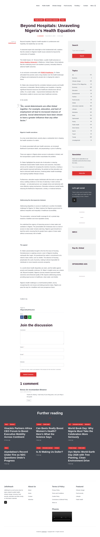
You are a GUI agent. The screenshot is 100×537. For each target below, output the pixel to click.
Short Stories (75, 128)
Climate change (56, 5)
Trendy (74, 137)
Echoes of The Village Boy (79, 84)
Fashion (74, 96)
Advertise (30, 499)
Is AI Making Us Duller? (49, 451)
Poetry (74, 121)
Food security (68, 5)
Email (22, 354)
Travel (73, 134)
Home (38, 5)
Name (22, 347)
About (29, 490)
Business (74, 78)
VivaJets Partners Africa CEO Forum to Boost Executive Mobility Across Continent (18, 432)
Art (73, 75)
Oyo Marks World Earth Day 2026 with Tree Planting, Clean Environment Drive (81, 456)
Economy (74, 87)
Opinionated (75, 118)
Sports (74, 131)
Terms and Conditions (58, 493)
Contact (85, 5)
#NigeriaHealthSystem (27, 310)
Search (82, 56)
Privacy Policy (56, 490)
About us (54, 502)
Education (75, 90)
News (63, 20)
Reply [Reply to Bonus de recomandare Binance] (28, 400)
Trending (76, 5)
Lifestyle (74, 109)
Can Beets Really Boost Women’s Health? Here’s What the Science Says (49, 432)
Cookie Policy (55, 496)
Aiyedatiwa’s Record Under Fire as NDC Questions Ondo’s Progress (16, 456)
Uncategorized (76, 140)
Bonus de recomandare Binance (33, 390)
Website (22, 362)
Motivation (75, 112)
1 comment (40, 36)
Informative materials (52, 20)
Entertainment (76, 93)
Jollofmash (44, 531)
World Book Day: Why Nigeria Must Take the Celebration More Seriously (80, 432)
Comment (22, 330)
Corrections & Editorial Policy (60, 499)
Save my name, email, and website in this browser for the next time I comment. (41, 369)
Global (74, 103)
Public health (46, 5)
